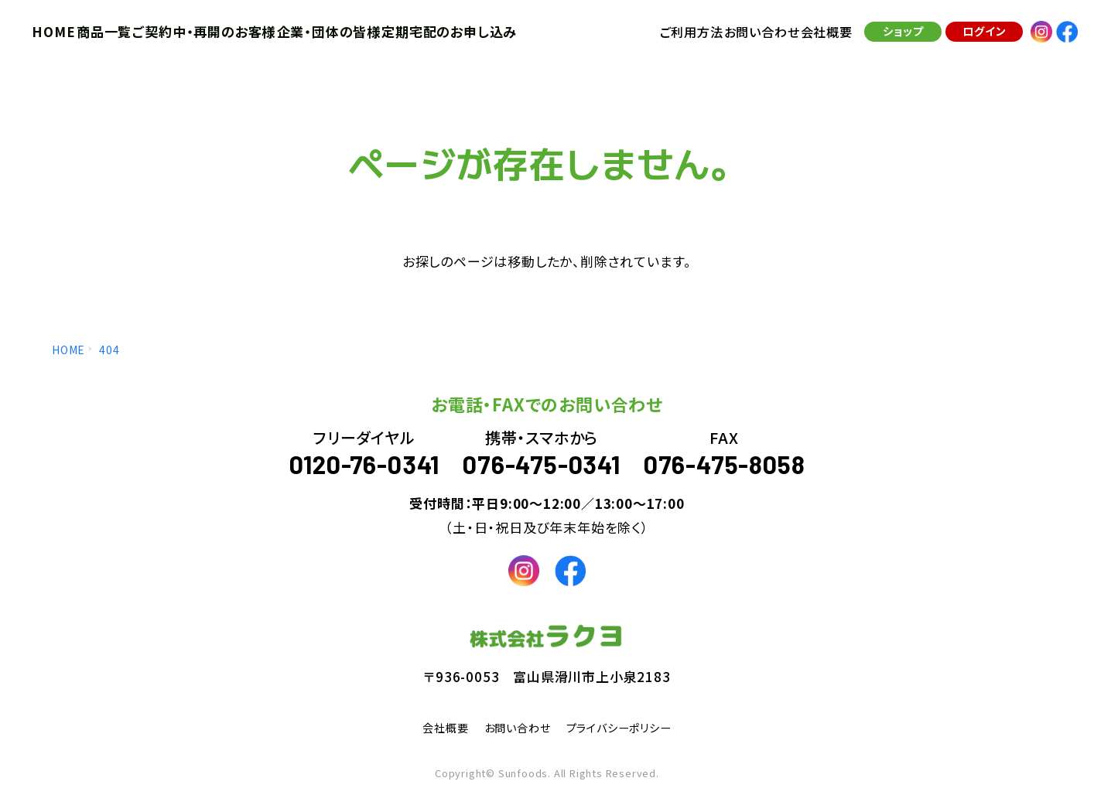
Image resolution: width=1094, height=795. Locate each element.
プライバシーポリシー (626, 727)
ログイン (976, 38)
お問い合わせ (513, 727)
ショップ (896, 38)
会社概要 (433, 727)
